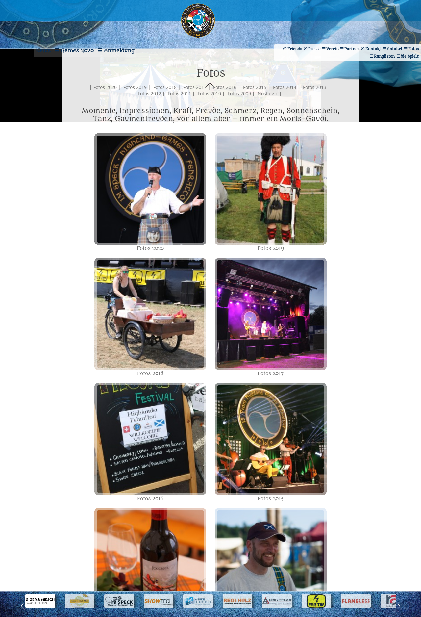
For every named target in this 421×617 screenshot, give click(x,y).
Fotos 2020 (120, 100)
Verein (304, 28)
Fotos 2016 (240, 100)
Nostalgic (283, 107)
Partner (329, 28)
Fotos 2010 (224, 107)
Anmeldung (126, 31)
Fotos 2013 (134, 107)
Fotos (410, 28)
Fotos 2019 (150, 100)
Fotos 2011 (194, 107)
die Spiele (355, 35)
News (17, 31)
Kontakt (357, 28)
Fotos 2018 (180, 100)
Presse (409, 35)
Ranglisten (323, 35)
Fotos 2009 (254, 107)
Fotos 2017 (210, 100)
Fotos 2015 (270, 100)
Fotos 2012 (164, 107)
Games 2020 (67, 31)
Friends (383, 35)
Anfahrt (385, 28)
